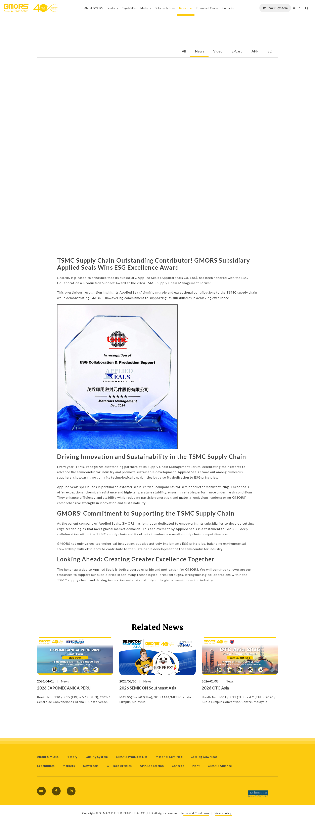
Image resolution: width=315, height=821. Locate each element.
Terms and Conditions (194, 813)
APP (255, 51)
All (184, 51)
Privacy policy (222, 813)
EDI (270, 51)
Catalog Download (204, 756)
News (199, 51)
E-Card (236, 51)
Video (217, 51)
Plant (196, 766)
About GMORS (47, 756)
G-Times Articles (119, 766)
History (72, 756)
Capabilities (45, 766)
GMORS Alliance (220, 766)
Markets (68, 766)
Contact (178, 766)
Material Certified (168, 756)
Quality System (97, 756)
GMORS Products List (132, 756)
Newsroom (91, 766)
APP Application (152, 766)
